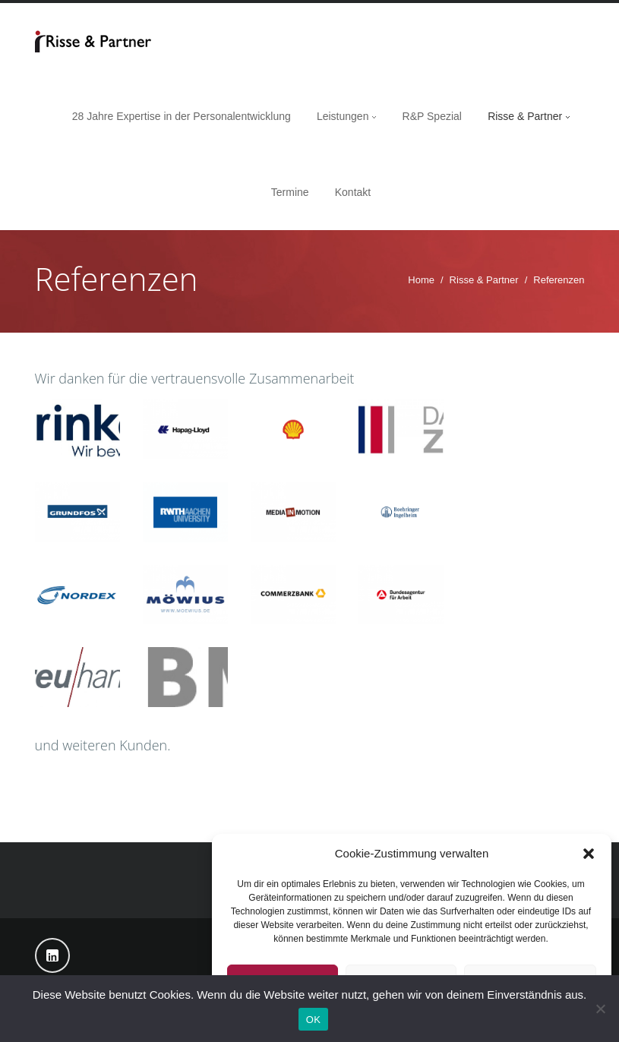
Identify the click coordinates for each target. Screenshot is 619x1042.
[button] (588, 853)
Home (421, 280)
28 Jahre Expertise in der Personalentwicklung (181, 116)
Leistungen (343, 116)
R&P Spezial (432, 116)
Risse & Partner (525, 116)
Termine (290, 192)
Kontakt (353, 192)
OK (313, 1019)
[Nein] (600, 1008)
